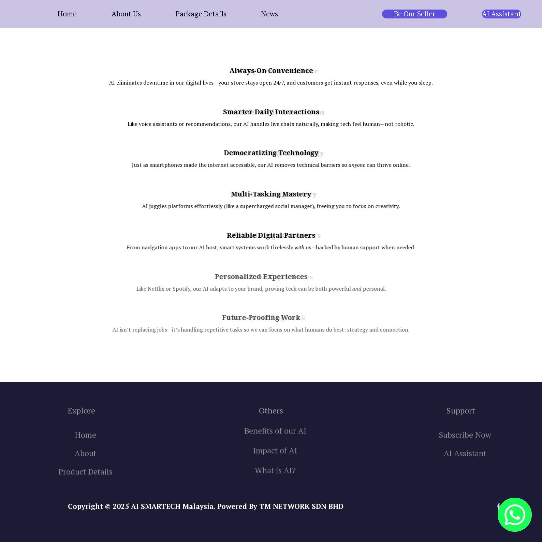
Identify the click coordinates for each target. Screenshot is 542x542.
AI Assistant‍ (465, 461)
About (85, 461)
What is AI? (275, 478)
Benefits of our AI (275, 439)
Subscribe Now (465, 443)
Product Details (85, 479)
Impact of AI (275, 458)
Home (85, 443)
